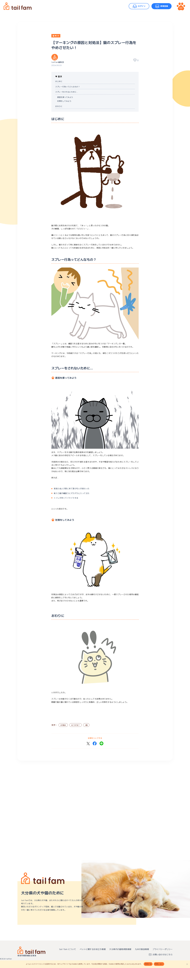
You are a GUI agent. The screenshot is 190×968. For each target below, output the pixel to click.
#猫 (86, 725)
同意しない (159, 964)
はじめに (58, 81)
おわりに (58, 106)
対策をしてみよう (64, 101)
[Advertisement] (90, 797)
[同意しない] (187, 964)
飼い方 (57, 36)
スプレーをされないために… (66, 92)
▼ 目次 (58, 76)
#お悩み (63, 725)
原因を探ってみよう (65, 97)
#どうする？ (75, 725)
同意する (148, 964)
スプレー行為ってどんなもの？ (67, 86)
